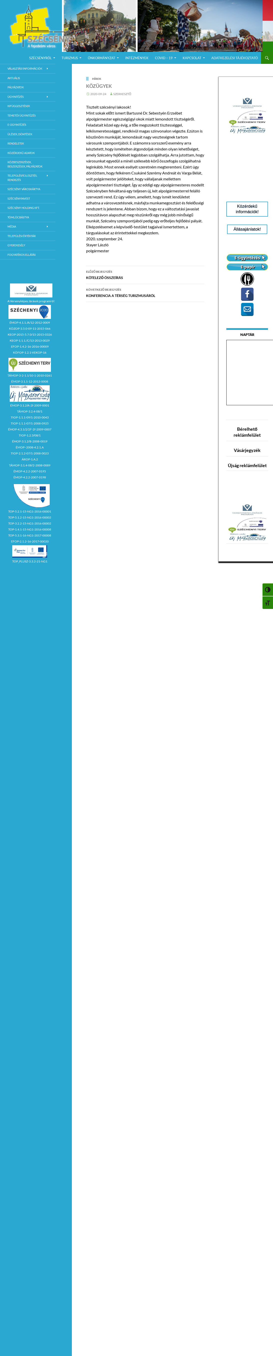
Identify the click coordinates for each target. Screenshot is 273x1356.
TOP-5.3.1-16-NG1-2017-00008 (29, 535)
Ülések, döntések (19, 134)
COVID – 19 (164, 58)
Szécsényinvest (18, 198)
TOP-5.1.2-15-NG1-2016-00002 (29, 517)
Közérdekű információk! (247, 209)
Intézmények (136, 58)
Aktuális (13, 78)
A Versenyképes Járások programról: (31, 301)
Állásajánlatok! (247, 229)
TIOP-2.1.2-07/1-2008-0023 (30, 453)
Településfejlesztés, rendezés (22, 177)
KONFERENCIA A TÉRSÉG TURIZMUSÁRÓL (145, 292)
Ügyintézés (15, 96)
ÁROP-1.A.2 (30, 459)
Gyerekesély (16, 245)
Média (11, 226)
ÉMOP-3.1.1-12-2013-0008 (29, 381)
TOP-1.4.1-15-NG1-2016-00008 (29, 529)
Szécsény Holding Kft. (23, 207)
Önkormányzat (101, 58)
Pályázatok (15, 87)
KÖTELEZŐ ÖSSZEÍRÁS (145, 274)
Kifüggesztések (18, 106)
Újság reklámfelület (247, 465)
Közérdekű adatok (21, 152)
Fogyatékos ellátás (21, 254)
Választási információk (24, 68)
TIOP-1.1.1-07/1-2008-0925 (30, 423)
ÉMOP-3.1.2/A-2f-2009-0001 (29, 405)
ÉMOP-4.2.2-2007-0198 (29, 477)
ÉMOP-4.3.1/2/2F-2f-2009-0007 (29, 429)
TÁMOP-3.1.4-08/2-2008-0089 (29, 465)
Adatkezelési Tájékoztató (234, 58)
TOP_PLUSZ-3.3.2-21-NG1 (29, 561)
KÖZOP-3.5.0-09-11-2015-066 (29, 328)
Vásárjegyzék (247, 450)
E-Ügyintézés (16, 124)
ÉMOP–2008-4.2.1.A (30, 447)
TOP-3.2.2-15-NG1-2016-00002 (29, 523)
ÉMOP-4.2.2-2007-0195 (29, 471)
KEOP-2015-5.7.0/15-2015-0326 (30, 334)
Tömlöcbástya (18, 217)
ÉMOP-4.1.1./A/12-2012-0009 (29, 322)
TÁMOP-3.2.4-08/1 (29, 411)
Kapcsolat (192, 58)
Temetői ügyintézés (21, 115)
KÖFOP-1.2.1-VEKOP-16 (29, 352)
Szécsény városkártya (23, 189)
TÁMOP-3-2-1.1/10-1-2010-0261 (29, 375)
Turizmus (70, 58)
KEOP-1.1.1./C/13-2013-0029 (30, 340)
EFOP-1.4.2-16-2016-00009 (30, 346)
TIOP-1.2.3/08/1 (30, 435)
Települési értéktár (21, 236)
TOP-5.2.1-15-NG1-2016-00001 (29, 511)
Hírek (96, 79)
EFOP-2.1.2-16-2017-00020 (30, 541)
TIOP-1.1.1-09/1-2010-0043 (30, 417)
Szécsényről (40, 58)
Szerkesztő (122, 94)
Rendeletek (15, 143)
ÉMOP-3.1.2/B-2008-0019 (29, 441)
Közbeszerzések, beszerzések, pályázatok (24, 164)
